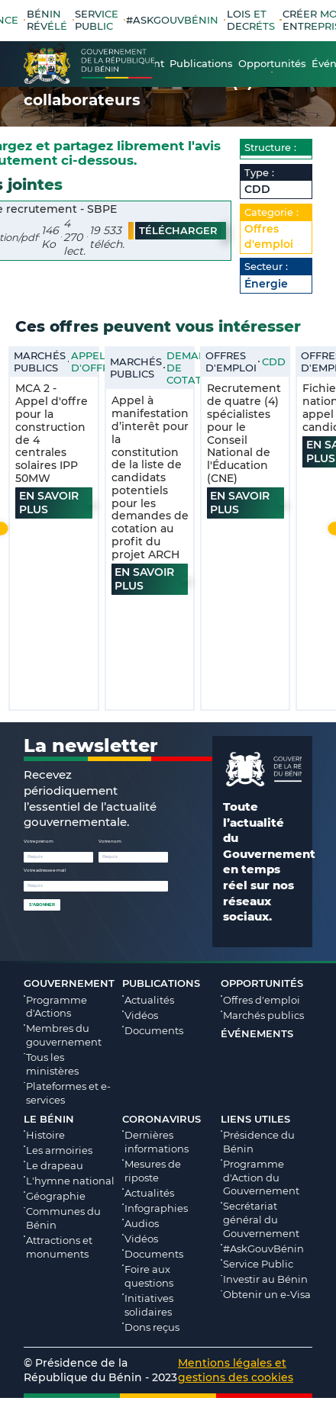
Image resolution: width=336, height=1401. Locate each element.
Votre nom (110, 844)
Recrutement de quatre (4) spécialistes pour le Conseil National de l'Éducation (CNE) (244, 436)
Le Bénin (49, 1122)
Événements (257, 1036)
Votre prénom (38, 844)
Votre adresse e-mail (45, 873)
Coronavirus (161, 1122)
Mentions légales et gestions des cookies (235, 1372)
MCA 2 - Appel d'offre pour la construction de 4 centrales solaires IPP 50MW (51, 436)
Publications (161, 986)
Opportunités (262, 986)
